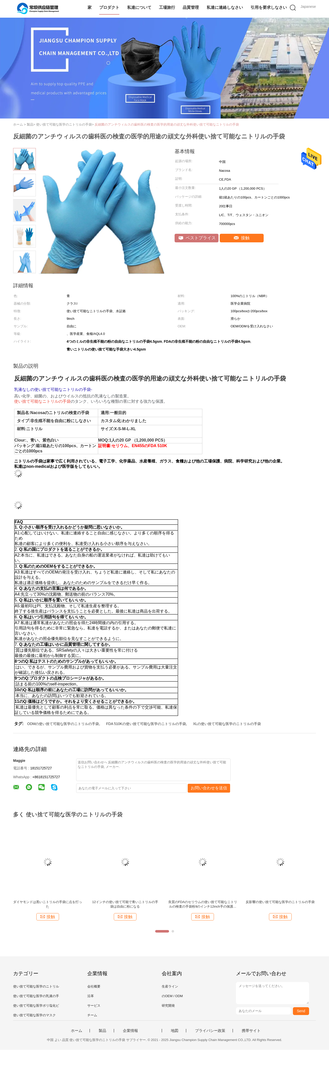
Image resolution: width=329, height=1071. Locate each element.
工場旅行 (167, 7)
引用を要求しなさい (269, 7)
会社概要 (93, 986)
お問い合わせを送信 (209, 788)
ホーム (76, 1030)
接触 (242, 238)
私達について (139, 7)
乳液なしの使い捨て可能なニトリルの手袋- (53, 389)
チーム (92, 1015)
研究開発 (168, 1005)
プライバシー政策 (210, 1030)
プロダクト (109, 7)
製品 (102, 1030)
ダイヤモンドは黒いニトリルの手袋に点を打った (47, 904)
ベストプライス (197, 238)
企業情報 (130, 1030)
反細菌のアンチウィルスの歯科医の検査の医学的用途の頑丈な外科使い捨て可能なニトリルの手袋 (167, 124)
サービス (93, 1005)
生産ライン (170, 986)
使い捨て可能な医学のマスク (34, 1015)
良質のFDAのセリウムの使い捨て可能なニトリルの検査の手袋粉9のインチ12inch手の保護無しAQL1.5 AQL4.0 (202, 904)
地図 (174, 1030)
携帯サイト (251, 1030)
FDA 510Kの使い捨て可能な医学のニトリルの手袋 (146, 724)
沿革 (90, 996)
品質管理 (191, 7)
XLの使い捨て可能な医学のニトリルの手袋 (227, 724)
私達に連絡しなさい (225, 7)
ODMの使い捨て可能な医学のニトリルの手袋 (63, 724)
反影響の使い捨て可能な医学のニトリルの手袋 (280, 902)
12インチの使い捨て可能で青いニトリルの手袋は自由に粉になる (125, 904)
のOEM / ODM (172, 996)
